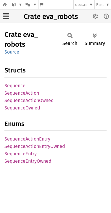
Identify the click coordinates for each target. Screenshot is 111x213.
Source (11, 52)
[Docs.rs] (5, 4)
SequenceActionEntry (27, 139)
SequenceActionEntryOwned (34, 146)
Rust (100, 4)
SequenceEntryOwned (28, 161)
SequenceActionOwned (29, 100)
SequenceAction (21, 93)
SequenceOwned (22, 108)
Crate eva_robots (51, 16)
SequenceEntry (20, 153)
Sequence (14, 85)
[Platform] (31, 4)
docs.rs (81, 4)
